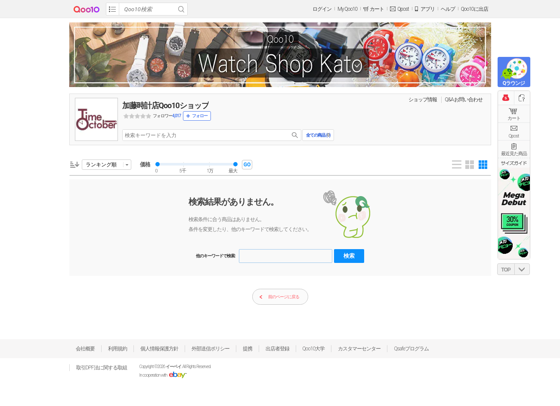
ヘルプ (448, 9)
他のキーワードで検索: (215, 255)
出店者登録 (277, 349)
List (456, 164)
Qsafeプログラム (411, 349)
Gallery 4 (469, 164)
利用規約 (117, 349)
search (295, 135)
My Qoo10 (347, 9)
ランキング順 (101, 165)
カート (513, 118)
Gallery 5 (483, 164)
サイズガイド (514, 163)
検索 (349, 256)
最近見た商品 (514, 153)
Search (181, 9)
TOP (505, 270)
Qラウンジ (514, 83)
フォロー (199, 115)
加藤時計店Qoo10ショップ (165, 105)
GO (247, 165)
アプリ (428, 9)
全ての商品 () (318, 135)
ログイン (321, 9)
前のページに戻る (279, 297)
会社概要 (85, 349)
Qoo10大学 (314, 349)
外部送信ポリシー (210, 349)
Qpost (402, 9)
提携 (247, 349)
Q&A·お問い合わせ (464, 100)
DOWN (522, 269)
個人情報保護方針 (159, 349)
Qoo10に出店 (474, 9)
